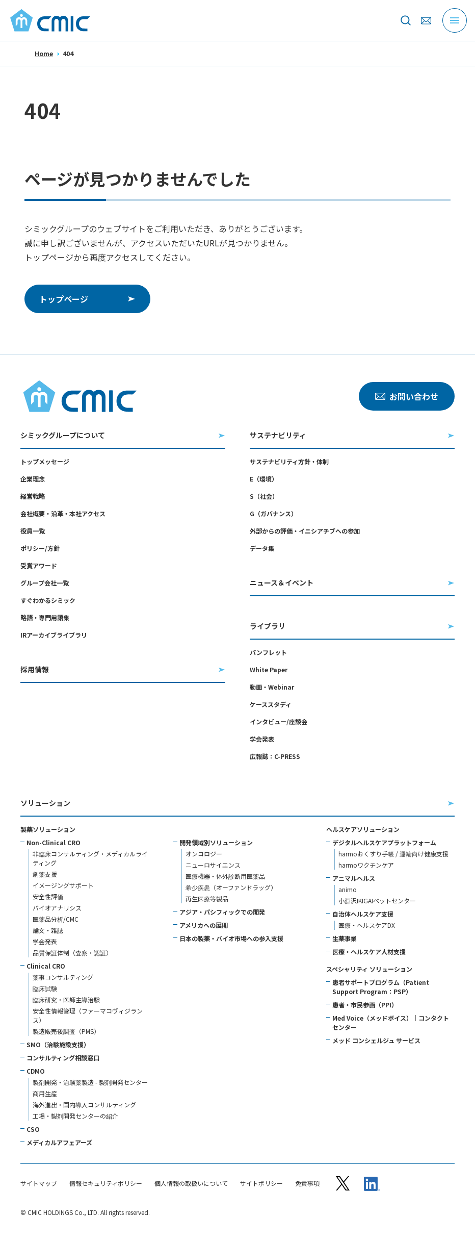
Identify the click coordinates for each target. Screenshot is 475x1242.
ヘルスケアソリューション (363, 829)
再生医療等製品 (207, 898)
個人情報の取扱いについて (191, 1183)
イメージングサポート (63, 885)
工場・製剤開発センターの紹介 (75, 1115)
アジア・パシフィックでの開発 (222, 911)
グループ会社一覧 (44, 582)
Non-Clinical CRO (54, 842)
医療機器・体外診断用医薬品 (225, 876)
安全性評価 (48, 896)
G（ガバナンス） (273, 513)
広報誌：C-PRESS (275, 756)
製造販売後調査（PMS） (66, 1031)
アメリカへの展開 (203, 925)
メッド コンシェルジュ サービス (376, 1040)
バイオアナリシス (57, 907)
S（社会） (264, 496)
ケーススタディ (271, 704)
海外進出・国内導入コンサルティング (84, 1104)
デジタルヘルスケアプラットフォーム (384, 842)
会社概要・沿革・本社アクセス (62, 513)
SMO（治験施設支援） (58, 1044)
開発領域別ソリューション (216, 842)
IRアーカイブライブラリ (53, 634)
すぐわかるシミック (47, 600)
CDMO (36, 1071)
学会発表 (262, 738)
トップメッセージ (44, 461)
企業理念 (32, 478)
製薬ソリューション (47, 829)
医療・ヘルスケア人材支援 (369, 951)
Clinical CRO (46, 965)
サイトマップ (38, 1183)
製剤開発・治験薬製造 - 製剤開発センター (90, 1082)
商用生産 (45, 1093)
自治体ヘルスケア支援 (362, 913)
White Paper (268, 669)
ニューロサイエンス (213, 864)
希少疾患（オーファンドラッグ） (231, 887)
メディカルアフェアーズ (59, 1142)
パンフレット (268, 652)
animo (347, 889)
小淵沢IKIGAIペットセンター (377, 900)
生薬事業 (344, 938)
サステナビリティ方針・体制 (289, 461)
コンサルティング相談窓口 (63, 1057)
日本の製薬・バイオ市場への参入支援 (231, 938)
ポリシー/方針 (40, 548)
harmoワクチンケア (366, 864)
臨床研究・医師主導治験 (66, 999)
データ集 (262, 548)
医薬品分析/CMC (55, 919)
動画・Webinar (272, 686)
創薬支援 (45, 874)
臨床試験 (45, 988)
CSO (33, 1129)
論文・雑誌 (48, 930)
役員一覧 (32, 530)
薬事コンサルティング (63, 977)
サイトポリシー (261, 1183)
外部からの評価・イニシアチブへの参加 (305, 530)
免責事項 (307, 1183)
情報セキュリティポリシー (105, 1183)
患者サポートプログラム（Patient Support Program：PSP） (380, 987)
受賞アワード (38, 565)
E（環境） (264, 478)
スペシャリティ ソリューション (369, 969)
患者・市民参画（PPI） (365, 1004)
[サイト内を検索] (406, 20)
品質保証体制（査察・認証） (72, 952)
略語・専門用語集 (44, 617)
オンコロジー (204, 853)
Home (44, 53)
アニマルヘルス (353, 878)
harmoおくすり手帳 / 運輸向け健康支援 (393, 853)
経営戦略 (32, 496)
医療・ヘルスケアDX (366, 925)
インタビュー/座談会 (278, 721)
